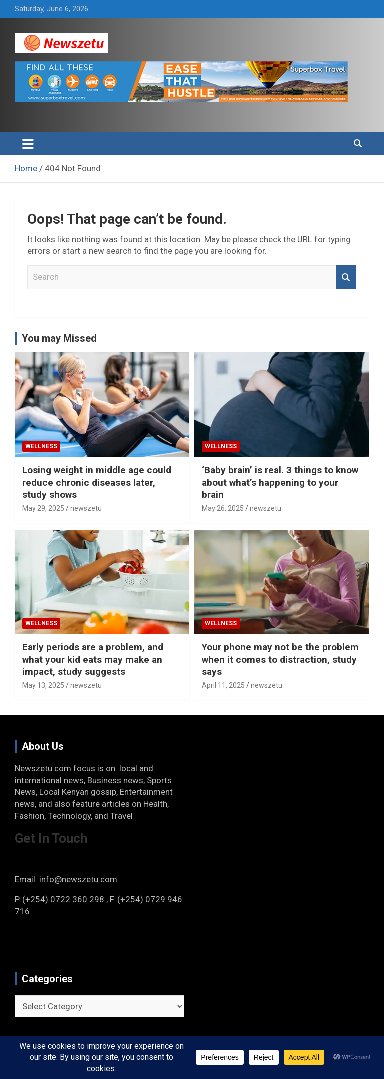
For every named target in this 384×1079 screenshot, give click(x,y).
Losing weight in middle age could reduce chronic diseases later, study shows (97, 482)
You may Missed (59, 338)
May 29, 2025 (43, 508)
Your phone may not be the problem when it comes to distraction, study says (280, 659)
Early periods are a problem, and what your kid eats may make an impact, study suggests (93, 659)
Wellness (42, 446)
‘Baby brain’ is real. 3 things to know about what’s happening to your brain (280, 482)
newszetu (86, 508)
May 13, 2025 (43, 685)
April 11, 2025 (223, 685)
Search (346, 277)
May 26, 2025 (223, 508)
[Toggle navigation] (28, 143)
